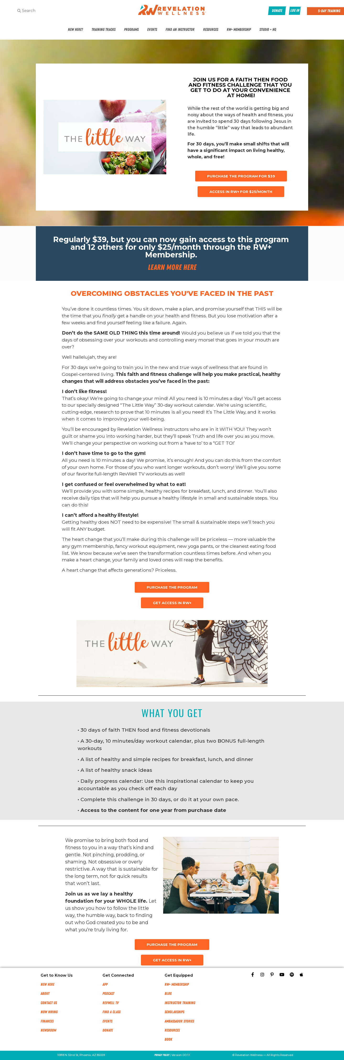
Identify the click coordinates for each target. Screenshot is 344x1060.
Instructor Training (180, 1003)
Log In (295, 10)
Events (152, 29)
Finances (47, 1021)
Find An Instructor (180, 29)
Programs (131, 29)
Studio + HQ (267, 29)
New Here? (75, 29)
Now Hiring (49, 1012)
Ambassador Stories (179, 1021)
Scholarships (174, 1012)
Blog (168, 993)
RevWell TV (110, 1003)
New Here (47, 984)
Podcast (108, 993)
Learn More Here (172, 267)
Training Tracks (103, 29)
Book (168, 1039)
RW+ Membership (239, 29)
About (45, 993)
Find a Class (111, 1012)
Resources (210, 29)
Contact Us (49, 1003)
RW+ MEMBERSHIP (177, 984)
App (105, 984)
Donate (107, 1030)
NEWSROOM (48, 1030)
